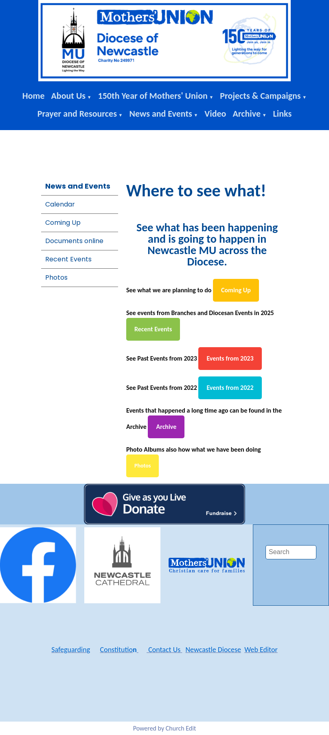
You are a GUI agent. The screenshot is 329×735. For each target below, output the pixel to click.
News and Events (160, 113)
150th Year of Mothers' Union (153, 95)
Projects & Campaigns (260, 95)
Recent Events (68, 259)
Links (282, 113)
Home (33, 95)
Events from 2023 (229, 358)
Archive (246, 113)
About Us (68, 95)
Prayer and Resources (77, 113)
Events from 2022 (229, 387)
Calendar (60, 204)
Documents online (74, 241)
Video (215, 113)
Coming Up (63, 222)
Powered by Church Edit (164, 728)
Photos (56, 277)
